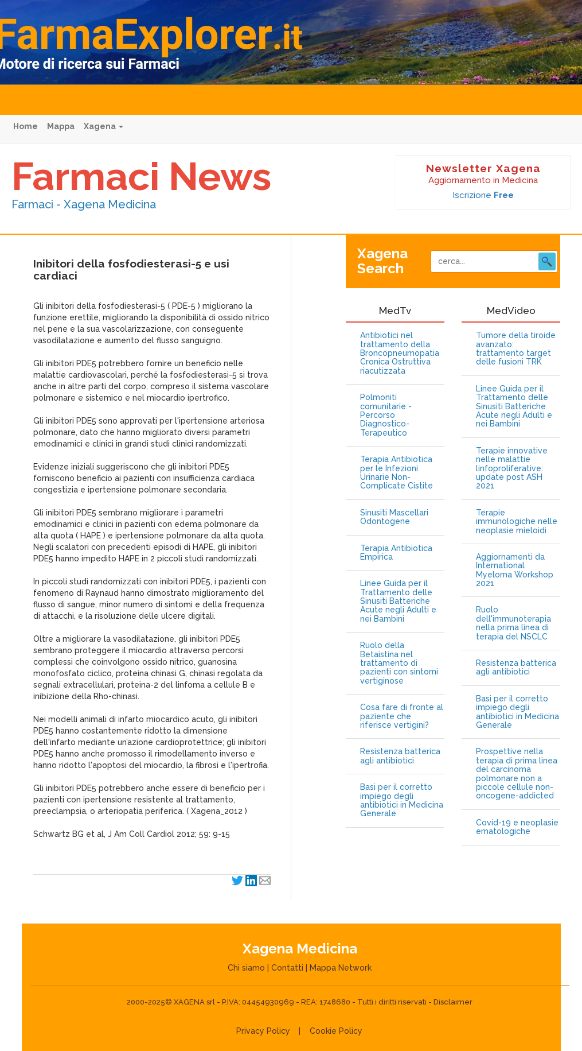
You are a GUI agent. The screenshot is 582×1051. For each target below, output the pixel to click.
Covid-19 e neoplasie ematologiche (517, 827)
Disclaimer (452, 1002)
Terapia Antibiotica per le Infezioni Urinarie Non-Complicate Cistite (396, 472)
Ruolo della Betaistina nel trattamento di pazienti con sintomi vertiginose (399, 663)
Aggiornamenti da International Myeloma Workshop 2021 (514, 570)
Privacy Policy (263, 1031)
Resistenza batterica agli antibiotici (400, 756)
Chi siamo (246, 967)
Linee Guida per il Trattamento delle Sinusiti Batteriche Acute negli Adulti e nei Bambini (398, 601)
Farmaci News (141, 176)
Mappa (61, 126)
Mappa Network (341, 967)
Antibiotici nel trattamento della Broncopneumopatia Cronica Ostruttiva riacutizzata (399, 353)
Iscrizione (483, 195)
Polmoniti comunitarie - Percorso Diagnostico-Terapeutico (386, 415)
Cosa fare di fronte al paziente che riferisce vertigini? (401, 716)
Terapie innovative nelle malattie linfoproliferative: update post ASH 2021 (512, 469)
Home (25, 126)
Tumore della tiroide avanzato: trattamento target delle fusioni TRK (516, 348)
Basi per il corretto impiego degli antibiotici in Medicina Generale (401, 800)
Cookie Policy (336, 1031)
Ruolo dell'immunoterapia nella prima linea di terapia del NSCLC (513, 623)
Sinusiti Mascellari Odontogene (394, 517)
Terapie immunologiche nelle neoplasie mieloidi (516, 522)
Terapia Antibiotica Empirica (396, 552)
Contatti (287, 967)
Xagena (103, 126)
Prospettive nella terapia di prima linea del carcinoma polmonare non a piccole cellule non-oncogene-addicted (516, 773)
